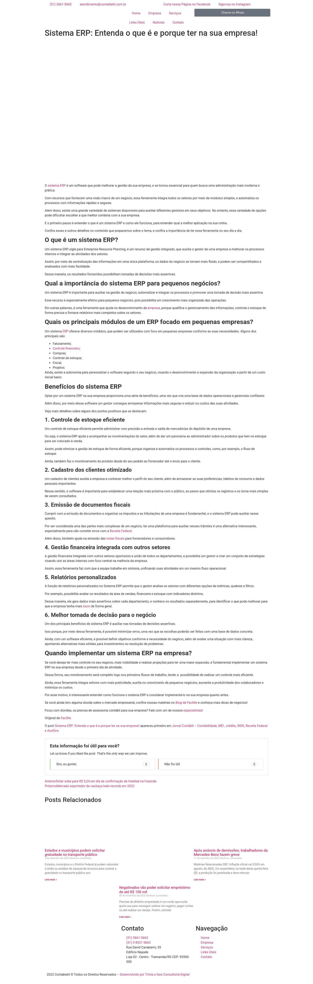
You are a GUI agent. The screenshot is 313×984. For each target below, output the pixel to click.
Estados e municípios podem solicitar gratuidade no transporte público (75, 852)
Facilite (66, 718)
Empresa (155, 13)
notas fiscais (115, 538)
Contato (178, 22)
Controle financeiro (66, 348)
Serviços (175, 13)
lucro (86, 606)
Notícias (158, 22)
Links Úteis (137, 22)
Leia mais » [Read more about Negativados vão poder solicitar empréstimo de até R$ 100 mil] (125, 917)
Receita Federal (121, 531)
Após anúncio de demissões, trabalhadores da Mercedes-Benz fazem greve (231, 852)
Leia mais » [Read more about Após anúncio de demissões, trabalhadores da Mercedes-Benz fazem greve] (200, 879)
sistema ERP (57, 185)
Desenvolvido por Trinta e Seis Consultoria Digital (154, 974)
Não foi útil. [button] (211, 764)
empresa (154, 308)
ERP (65, 331)
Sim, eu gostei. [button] (103, 764)
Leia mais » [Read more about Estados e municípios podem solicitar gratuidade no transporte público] (51, 879)
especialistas (192, 710)
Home (136, 13)
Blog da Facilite (186, 703)
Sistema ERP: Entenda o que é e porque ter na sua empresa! (97, 726)
